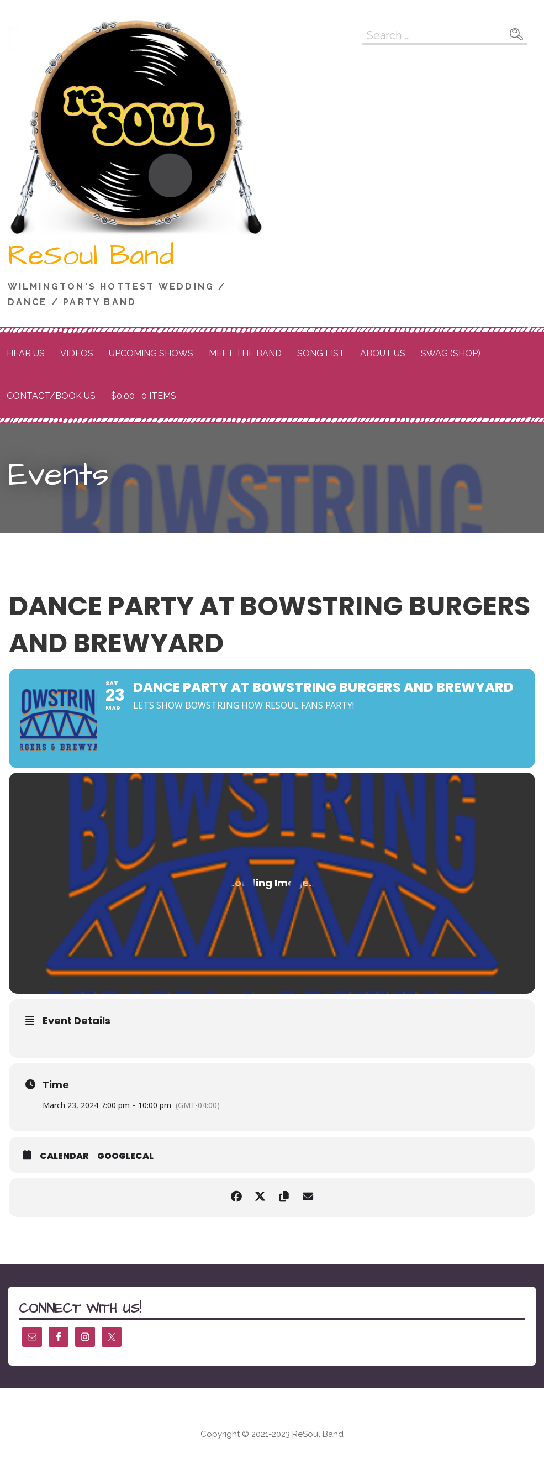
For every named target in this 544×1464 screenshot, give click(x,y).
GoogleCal (125, 1156)
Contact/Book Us (51, 396)
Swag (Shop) (450, 353)
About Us (382, 353)
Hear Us (26, 353)
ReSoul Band (91, 256)
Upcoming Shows (151, 353)
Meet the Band (245, 353)
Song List (321, 353)
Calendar (64, 1156)
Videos (76, 353)
